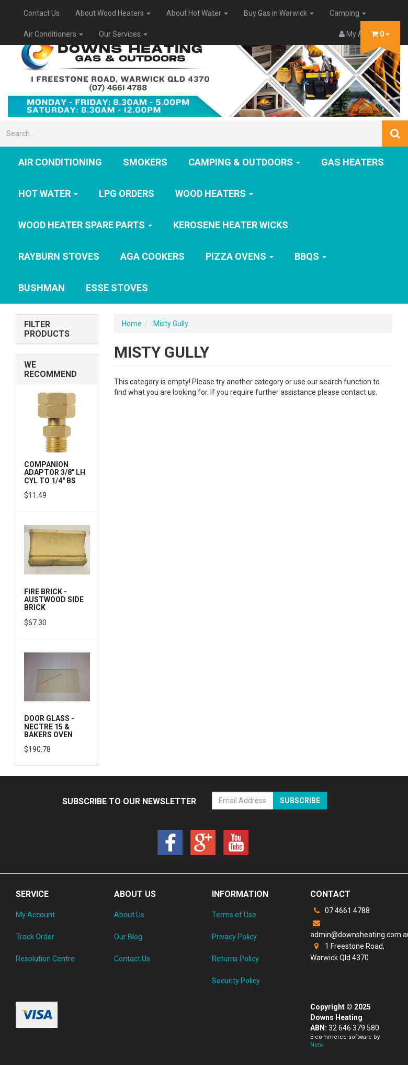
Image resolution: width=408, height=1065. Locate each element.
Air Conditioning (60, 162)
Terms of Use (234, 915)
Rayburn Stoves (58, 256)
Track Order (35, 937)
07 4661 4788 (340, 910)
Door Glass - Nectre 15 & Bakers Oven (49, 726)
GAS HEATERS (352, 162)
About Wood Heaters (113, 13)
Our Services (123, 34)
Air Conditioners (53, 34)
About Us (129, 915)
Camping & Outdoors (244, 162)
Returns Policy (235, 959)
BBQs (310, 256)
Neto (316, 1044)
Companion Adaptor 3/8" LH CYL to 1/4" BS (54, 472)
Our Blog (128, 937)
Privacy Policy (234, 937)
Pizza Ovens (240, 256)
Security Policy (236, 981)
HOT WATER (48, 193)
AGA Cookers (152, 256)
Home (132, 323)
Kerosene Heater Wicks (230, 224)
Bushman (41, 287)
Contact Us (42, 13)
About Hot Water (197, 13)
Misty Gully (170, 323)
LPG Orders (126, 193)
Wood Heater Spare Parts (85, 224)
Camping (348, 13)
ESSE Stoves (117, 287)
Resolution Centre (45, 959)
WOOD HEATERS (214, 193)
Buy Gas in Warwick (279, 13)
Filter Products (47, 329)
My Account (35, 915)
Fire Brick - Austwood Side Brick (54, 599)
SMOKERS (145, 162)
